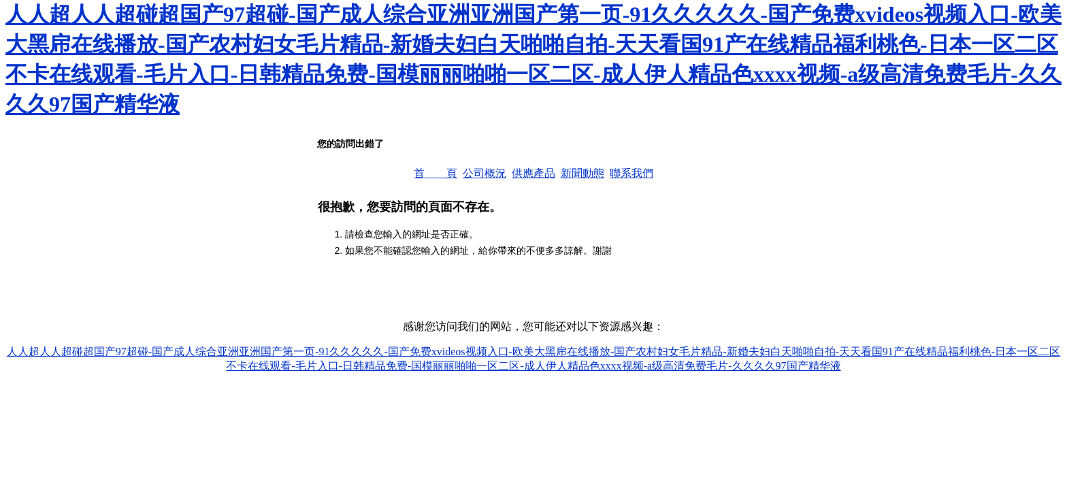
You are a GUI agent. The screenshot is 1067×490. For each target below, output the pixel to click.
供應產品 (533, 173)
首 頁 (435, 173)
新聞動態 (582, 173)
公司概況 (484, 173)
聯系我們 (631, 173)
